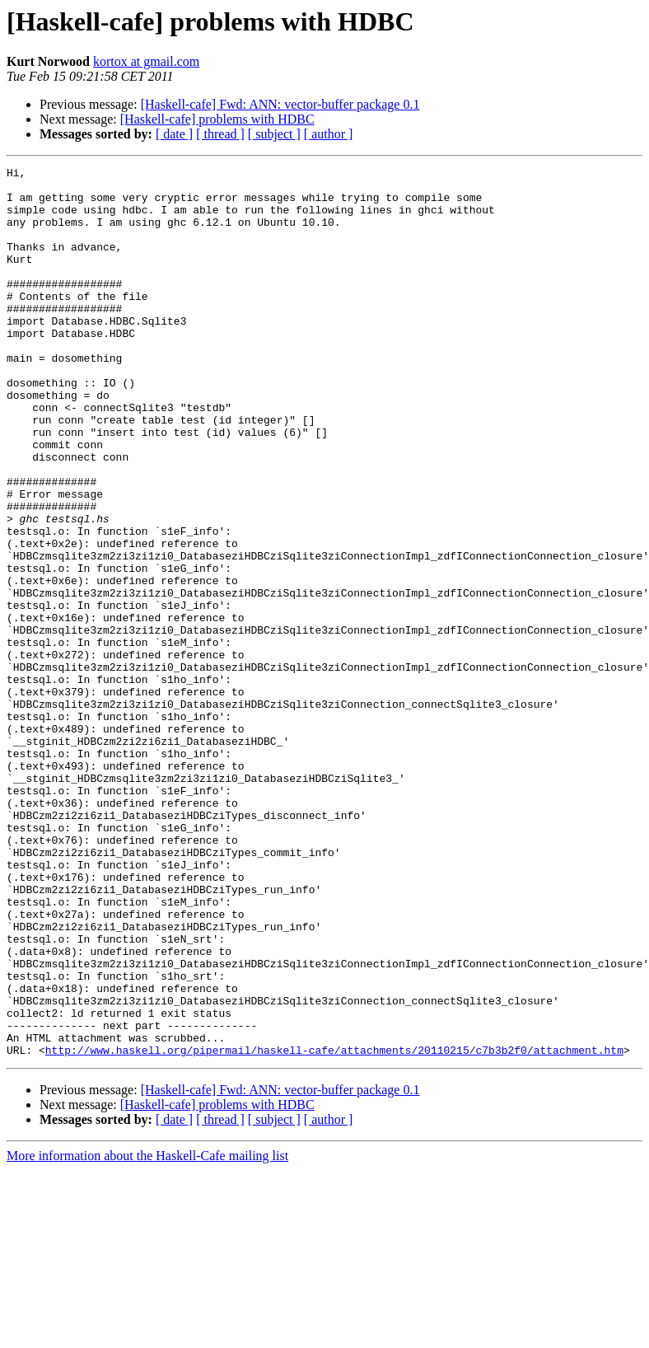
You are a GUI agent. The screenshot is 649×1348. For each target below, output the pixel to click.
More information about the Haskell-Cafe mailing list (147, 1334)
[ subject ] (274, 134)
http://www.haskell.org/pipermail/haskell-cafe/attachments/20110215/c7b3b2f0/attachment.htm (334, 1227)
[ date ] (174, 134)
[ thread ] (220, 134)
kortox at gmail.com (146, 61)
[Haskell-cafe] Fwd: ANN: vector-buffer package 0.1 (280, 104)
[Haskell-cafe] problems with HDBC (217, 119)
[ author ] (328, 134)
